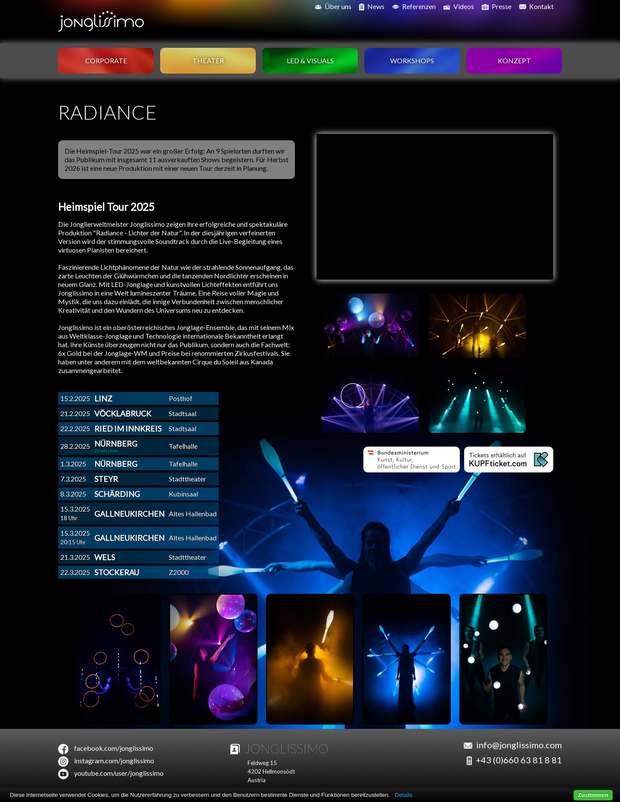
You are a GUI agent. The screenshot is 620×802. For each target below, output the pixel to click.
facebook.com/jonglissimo (113, 748)
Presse (497, 6)
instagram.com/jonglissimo (114, 760)
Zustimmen (593, 795)
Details (403, 795)
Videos (458, 6)
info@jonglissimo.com (519, 745)
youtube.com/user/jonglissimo (119, 773)
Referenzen (414, 6)
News (371, 6)
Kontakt (536, 6)
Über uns (333, 6)
